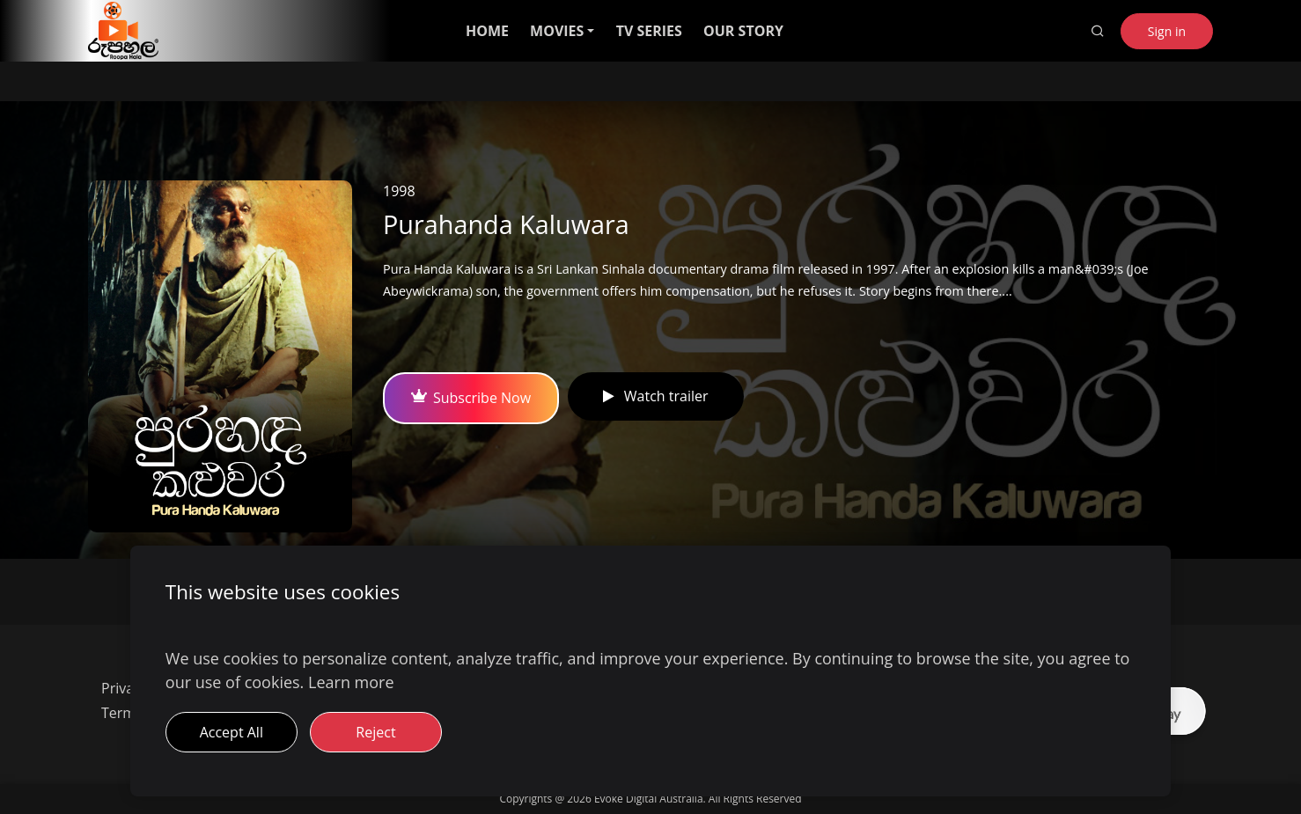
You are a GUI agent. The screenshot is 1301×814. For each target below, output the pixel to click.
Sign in (1167, 31)
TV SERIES (649, 30)
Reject (375, 732)
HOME (487, 30)
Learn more (351, 682)
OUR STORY (743, 30)
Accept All (231, 732)
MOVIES (557, 30)
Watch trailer (655, 396)
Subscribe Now (471, 397)
